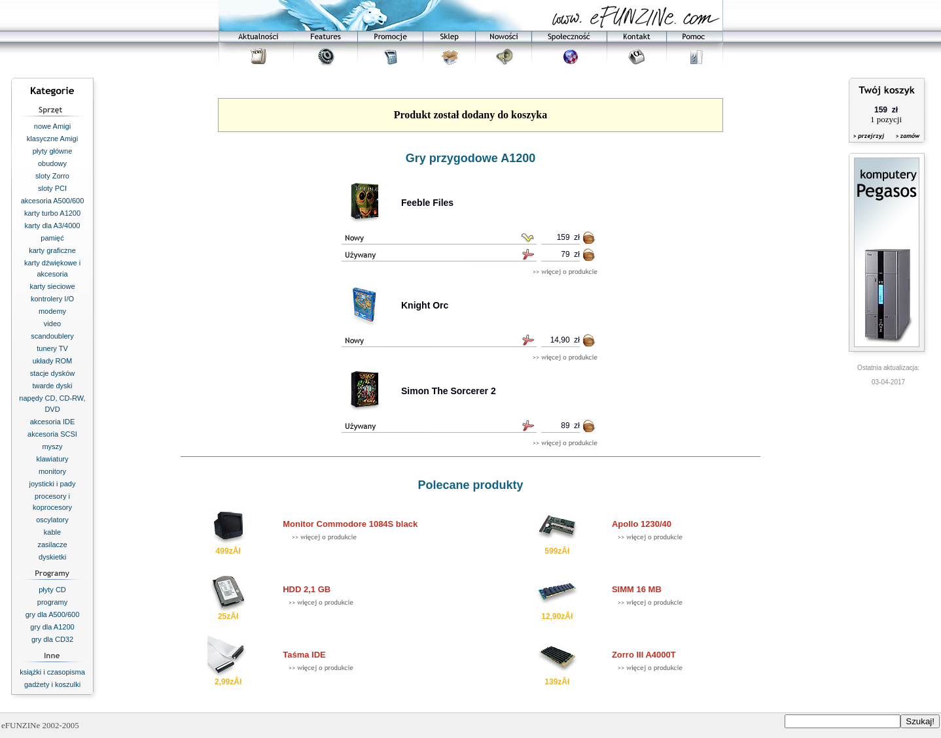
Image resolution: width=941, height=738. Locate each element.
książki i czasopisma (52, 672)
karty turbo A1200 (52, 213)
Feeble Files (427, 202)
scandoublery (52, 336)
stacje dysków (52, 373)
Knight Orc (424, 305)
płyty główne (53, 151)
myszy (52, 446)
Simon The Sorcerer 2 (448, 391)
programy (52, 602)
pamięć (52, 238)
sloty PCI (52, 188)
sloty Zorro (52, 176)
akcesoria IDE (52, 422)
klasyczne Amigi (52, 139)
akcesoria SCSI (52, 434)
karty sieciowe (52, 286)
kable (52, 532)
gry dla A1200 (52, 627)
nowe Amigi (52, 126)
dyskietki (52, 557)
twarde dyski (52, 386)
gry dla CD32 (52, 639)
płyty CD (52, 590)
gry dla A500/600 (53, 614)
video (52, 323)
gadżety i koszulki (52, 684)
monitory (52, 471)
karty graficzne (52, 250)
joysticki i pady (52, 484)
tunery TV (52, 348)
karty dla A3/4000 (52, 225)
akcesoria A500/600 (52, 201)
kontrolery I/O (52, 299)
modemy (52, 311)
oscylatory (52, 520)
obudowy (52, 163)
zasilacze (52, 544)
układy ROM (53, 361)
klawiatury (53, 459)
